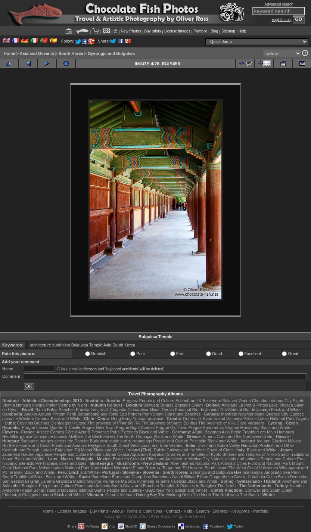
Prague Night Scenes (135, 427)
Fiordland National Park (269, 463)
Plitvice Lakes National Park (269, 418)
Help (242, 31)
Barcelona (101, 477)
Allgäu (197, 432)
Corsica (57, 432)
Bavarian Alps (217, 432)
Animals (228, 463)
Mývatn (294, 441)
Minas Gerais (161, 409)
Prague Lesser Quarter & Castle (51, 427)
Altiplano (229, 405)
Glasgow (30, 494)
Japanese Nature (18, 454)
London (46, 494)
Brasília (83, 409)
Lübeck (60, 436)
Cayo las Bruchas (33, 423)
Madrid (79, 481)
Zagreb (302, 418)
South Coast (117, 445)
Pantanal (183, 409)
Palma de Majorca (119, 481)
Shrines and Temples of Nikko (250, 454)
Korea (129, 345)
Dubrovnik (192, 418)
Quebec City (277, 414)
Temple (95, 345)
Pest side (197, 441)
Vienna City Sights (287, 400)
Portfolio (200, 31)
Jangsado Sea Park (282, 472)
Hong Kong (121, 418)
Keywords (240, 511)
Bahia (40, 409)
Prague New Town (98, 427)
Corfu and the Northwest (239, 436)
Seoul (7, 477)
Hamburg (285, 432)
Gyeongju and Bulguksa (111, 53)
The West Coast (243, 468)
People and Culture (156, 400)
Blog (214, 31)
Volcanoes (268, 468)
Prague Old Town (171, 427)
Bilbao (190, 477)
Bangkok (30, 485)
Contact (173, 511)
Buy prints (152, 31)
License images (177, 31)
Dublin (159, 450)
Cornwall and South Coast (268, 490)
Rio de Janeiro (205, 409)
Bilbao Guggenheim (215, 477)
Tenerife (162, 481)
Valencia (178, 481)
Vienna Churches (254, 400)
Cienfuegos (60, 423)
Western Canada (34, 418)
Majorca (94, 481)
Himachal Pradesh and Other (267, 445)
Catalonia (256, 477)
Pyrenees (129, 432)
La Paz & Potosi (253, 405)
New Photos (131, 31)
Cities (242, 463)
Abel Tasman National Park (195, 463)
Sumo (283, 454)
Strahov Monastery (242, 427)
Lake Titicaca (281, 405)
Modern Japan (103, 454)
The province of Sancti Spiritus (169, 423)
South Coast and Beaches (176, 414)
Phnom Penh (140, 414)
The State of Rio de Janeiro (245, 409)
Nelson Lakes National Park (64, 468)
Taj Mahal (83, 450)
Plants (138, 468)
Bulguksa (79, 345)
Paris (114, 432)
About (117, 511)
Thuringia (144, 436)
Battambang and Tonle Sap (102, 414)
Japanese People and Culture (62, 454)
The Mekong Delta (175, 494)
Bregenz (130, 400)
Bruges (167, 405)
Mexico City (198, 459)
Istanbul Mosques (61, 490)
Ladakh (47, 450)
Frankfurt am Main (259, 432)
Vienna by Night (72, 405)
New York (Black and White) (181, 490)
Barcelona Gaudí (167, 477)
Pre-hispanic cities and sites (60, 463)
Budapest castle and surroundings (121, 441)
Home (9, 53)
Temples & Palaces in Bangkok (188, 485)
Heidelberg (12, 436)
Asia (107, 345)
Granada (64, 481)
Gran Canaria (42, 481)
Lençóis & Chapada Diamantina (120, 409)
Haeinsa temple (248, 472)
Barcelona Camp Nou (131, 477)
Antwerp (151, 405)
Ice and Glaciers (271, 441)
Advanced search (278, 4)
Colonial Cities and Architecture (158, 459)
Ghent (197, 405)
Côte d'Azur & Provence (87, 432)
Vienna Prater (44, 405)
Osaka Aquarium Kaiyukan (141, 454)
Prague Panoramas (206, 427)
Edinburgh (11, 494)
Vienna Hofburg (16, 405)
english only (282, 20)
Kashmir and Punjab (20, 450)
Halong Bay (146, 494)
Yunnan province (148, 418)
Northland (123, 468)
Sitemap (228, 31)
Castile (240, 477)
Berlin (236, 432)
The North (125, 436)
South (117, 345)
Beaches (121, 459)
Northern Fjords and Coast (26, 445)
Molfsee (75, 436)
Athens (209, 436)
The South (249, 494)
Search (202, 511)
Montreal (229, 414)
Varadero (256, 423)
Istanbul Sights (92, 490)
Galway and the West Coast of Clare (200, 450)
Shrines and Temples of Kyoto (194, 454)
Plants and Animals (69, 445)
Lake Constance (38, 436)
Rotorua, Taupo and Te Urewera (174, 468)
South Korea (71, 53)
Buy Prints (99, 511)
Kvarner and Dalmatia (222, 418)
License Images (71, 511)
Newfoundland (251, 414)
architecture (40, 345)
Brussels (182, 405)
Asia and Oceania (37, 53)
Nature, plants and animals (235, 459)
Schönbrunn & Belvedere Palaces (206, 400)
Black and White (286, 409)
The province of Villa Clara (222, 423)
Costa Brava (277, 477)
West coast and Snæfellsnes (156, 445)
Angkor (30, 414)
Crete (267, 436)
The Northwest (225, 494)
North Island (102, 468)
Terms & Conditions (144, 511)
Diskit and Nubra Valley (219, 445)
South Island (216, 468)
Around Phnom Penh (57, 414)
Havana (79, 423)
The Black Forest (99, 436)
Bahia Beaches (61, 409)
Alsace (43, 432)
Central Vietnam (120, 494)
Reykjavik (96, 445)
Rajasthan (64, 450)
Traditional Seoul (29, 477)
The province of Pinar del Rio (114, 423)
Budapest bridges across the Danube (55, 441)
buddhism (61, 345)
